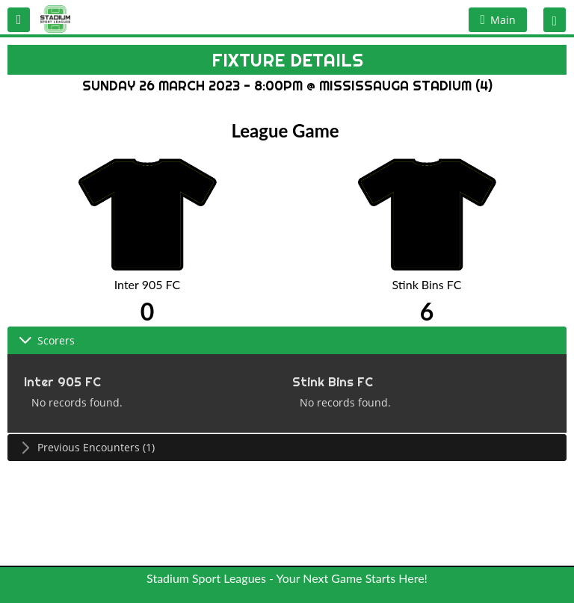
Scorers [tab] (47, 340)
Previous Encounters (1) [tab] (87, 447)
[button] (18, 19)
